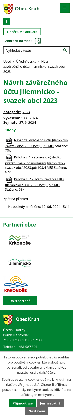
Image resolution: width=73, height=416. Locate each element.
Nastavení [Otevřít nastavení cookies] (36, 411)
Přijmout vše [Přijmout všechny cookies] (23, 403)
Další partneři (20, 301)
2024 (26, 112)
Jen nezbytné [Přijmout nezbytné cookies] (50, 403)
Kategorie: (12, 112)
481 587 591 (28, 346)
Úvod (7, 61)
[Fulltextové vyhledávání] (36, 50)
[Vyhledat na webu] (65, 50)
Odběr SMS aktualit (22, 31)
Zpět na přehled (15, 198)
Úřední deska (26, 61)
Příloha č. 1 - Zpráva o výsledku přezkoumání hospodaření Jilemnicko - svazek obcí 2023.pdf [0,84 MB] (35, 162)
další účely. (47, 372)
